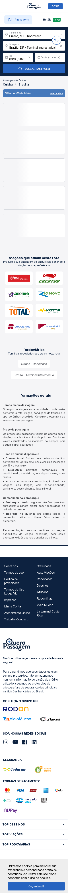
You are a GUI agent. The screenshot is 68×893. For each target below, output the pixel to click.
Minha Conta (12, 606)
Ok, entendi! (36, 886)
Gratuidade (44, 566)
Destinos (42, 585)
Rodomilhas (44, 598)
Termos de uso (14, 572)
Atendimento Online (17, 613)
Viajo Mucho (45, 605)
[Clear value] (29, 57)
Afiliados (42, 592)
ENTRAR (55, 6)
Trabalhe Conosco (16, 619)
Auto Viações (46, 572)
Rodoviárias (44, 579)
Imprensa (10, 600)
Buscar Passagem (34, 69)
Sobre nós (11, 566)
